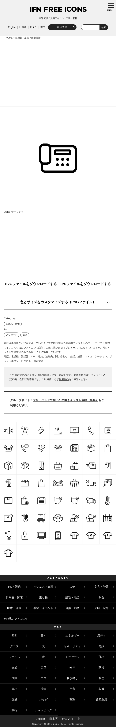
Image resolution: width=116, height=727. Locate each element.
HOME (9, 37)
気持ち (101, 635)
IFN (35, 9)
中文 (42, 27)
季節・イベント (43, 608)
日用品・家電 (22, 37)
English (12, 27)
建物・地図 (72, 597)
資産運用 (101, 699)
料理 (101, 678)
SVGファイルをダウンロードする (31, 284)
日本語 (22, 27)
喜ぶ (14, 688)
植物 (43, 688)
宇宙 (72, 688)
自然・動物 (72, 608)
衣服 (101, 688)
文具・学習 (101, 586)
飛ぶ (101, 656)
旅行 (14, 710)
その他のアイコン (14, 618)
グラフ (14, 646)
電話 (24, 334)
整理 (72, 699)
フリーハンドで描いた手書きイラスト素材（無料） (65, 400)
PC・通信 (14, 586)
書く (43, 635)
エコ (43, 678)
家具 (101, 667)
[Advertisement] (58, 72)
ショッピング (43, 710)
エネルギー (72, 635)
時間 (14, 635)
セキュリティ (72, 646)
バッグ (43, 699)
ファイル (14, 656)
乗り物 (43, 597)
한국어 (33, 27)
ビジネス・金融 (43, 586)
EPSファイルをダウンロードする (85, 284)
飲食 (101, 597)
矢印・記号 (101, 608)
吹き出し (72, 678)
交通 (14, 667)
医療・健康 (14, 608)
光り (72, 667)
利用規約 (62, 27)
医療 (14, 678)
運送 (14, 699)
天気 (43, 667)
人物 (72, 586)
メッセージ (11, 334)
